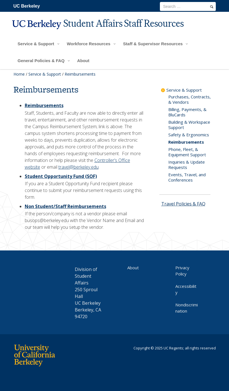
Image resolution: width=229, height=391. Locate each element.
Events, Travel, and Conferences (187, 177)
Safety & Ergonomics (188, 134)
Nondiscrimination (186, 308)
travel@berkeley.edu (78, 167)
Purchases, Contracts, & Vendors (189, 99)
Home (19, 74)
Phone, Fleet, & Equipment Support (187, 151)
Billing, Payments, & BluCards (187, 112)
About (133, 267)
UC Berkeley (26, 6)
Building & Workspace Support (189, 124)
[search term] (188, 6)
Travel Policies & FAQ (183, 204)
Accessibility (185, 289)
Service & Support (44, 74)
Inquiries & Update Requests (186, 164)
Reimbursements (44, 105)
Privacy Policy (182, 271)
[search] (212, 7)
